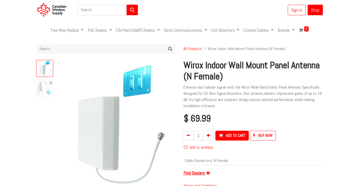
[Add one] (208, 136)
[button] (232, 136)
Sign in (296, 10)
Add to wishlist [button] (198, 147)
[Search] (132, 10)
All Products (192, 48)
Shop (315, 10)
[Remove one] (188, 136)
